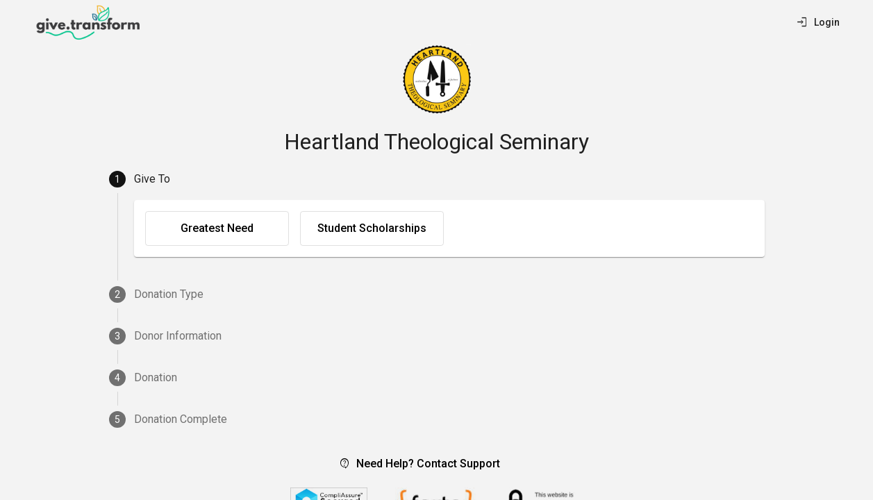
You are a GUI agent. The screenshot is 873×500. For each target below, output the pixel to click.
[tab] (436, 179)
